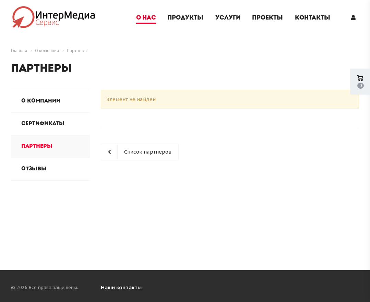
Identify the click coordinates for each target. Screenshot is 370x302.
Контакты (312, 18)
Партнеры (36, 146)
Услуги (228, 18)
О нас (146, 18)
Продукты (185, 18)
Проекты (267, 18)
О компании (40, 101)
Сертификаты (42, 123)
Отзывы (34, 169)
